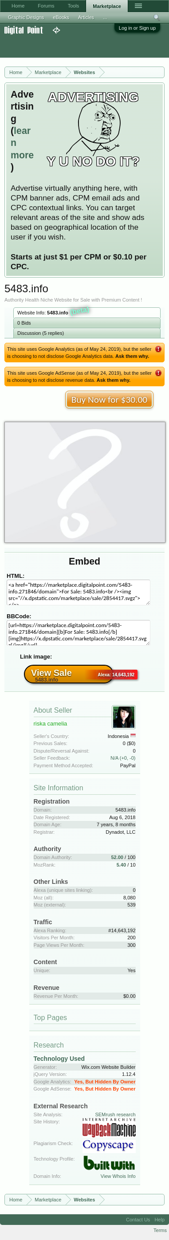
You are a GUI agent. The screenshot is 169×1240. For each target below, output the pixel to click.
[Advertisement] (71, 46)
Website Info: (53, 311)
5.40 (121, 864)
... (105, 17)
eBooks (61, 17)
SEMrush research (115, 1114)
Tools (73, 5)
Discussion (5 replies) (40, 333)
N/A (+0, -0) (123, 758)
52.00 (117, 857)
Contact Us (138, 1219)
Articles (86, 17)
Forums (46, 5)
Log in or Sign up (137, 28)
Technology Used (59, 1058)
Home (18, 5)
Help (159, 1219)
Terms (160, 1230)
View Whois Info (118, 1176)
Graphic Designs (26, 17)
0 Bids (24, 323)
